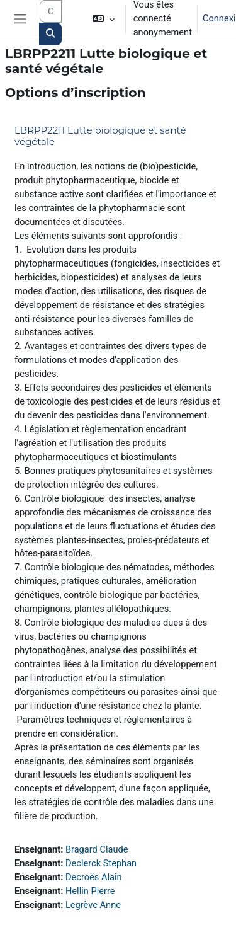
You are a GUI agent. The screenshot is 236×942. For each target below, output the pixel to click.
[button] (103, 19)
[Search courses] (51, 11)
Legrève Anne (93, 904)
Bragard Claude (96, 849)
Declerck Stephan (101, 863)
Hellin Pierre (90, 891)
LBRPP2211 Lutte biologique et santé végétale (100, 135)
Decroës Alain (93, 877)
